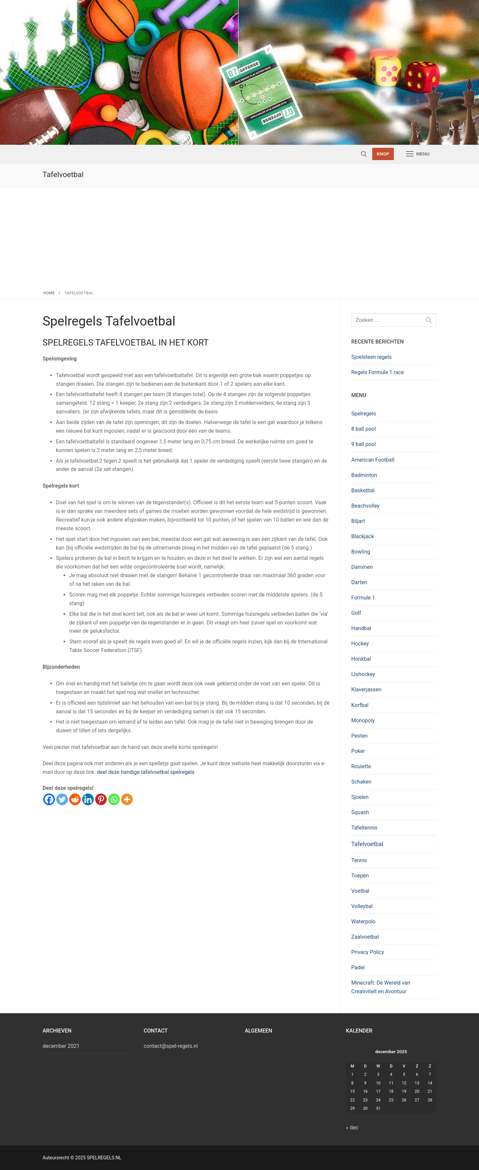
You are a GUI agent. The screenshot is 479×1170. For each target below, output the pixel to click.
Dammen (362, 567)
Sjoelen (360, 797)
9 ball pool (363, 444)
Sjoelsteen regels (371, 357)
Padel (358, 967)
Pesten (359, 736)
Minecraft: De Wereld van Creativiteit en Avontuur (380, 987)
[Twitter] (62, 799)
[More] (127, 799)
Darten (359, 582)
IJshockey (363, 674)
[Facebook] (49, 799)
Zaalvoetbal (365, 937)
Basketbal (363, 490)
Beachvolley (365, 506)
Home (49, 293)
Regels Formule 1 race (377, 372)
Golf (356, 613)
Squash (360, 812)
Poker (358, 751)
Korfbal (360, 705)
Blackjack (362, 536)
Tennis (359, 860)
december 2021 (61, 1046)
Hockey (360, 643)
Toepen (360, 875)
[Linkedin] (88, 799)
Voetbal (360, 891)
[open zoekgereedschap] (364, 154)
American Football (373, 460)
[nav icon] (417, 154)
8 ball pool (363, 429)
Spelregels (363, 413)
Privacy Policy (367, 952)
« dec (352, 1127)
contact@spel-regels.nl (171, 1046)
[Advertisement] (239, 240)
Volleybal (362, 906)
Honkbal (361, 659)
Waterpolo (363, 921)
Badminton (364, 475)
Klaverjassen (366, 689)
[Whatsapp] (114, 799)
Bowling (360, 552)
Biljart (358, 521)
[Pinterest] (101, 799)
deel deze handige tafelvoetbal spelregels (146, 772)
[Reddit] (75, 799)
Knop (383, 153)
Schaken (361, 782)
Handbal (361, 628)
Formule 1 (363, 597)
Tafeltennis (364, 827)
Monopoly (363, 720)
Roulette (361, 766)
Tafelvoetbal (367, 844)
